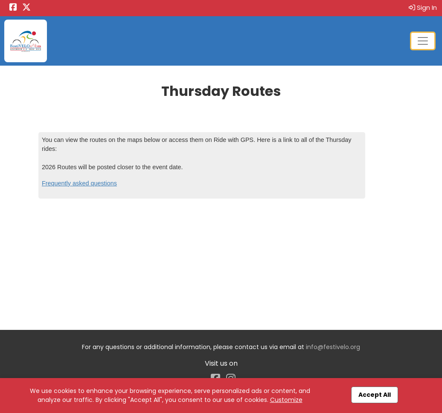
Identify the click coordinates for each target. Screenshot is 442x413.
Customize (286, 400)
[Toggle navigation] (423, 41)
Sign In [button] (423, 7)
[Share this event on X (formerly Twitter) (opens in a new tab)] (26, 7)
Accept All (374, 394)
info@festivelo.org (333, 347)
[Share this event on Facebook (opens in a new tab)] (13, 7)
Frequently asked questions (79, 183)
